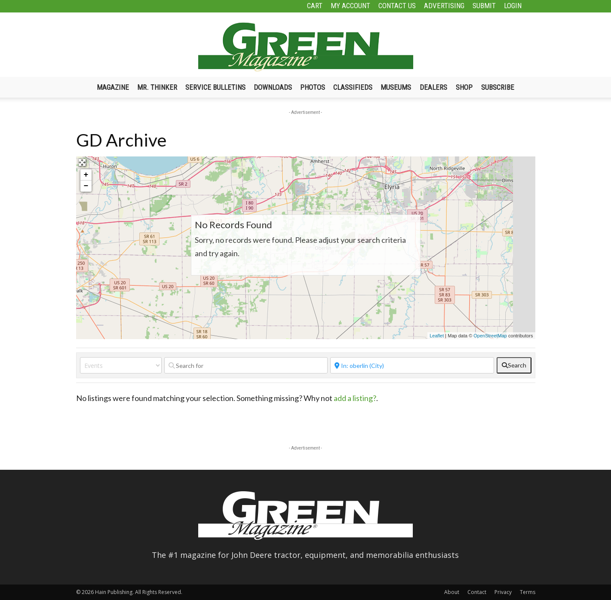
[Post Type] (121, 365)
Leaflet (437, 335)
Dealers (433, 87)
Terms (527, 592)
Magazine (113, 87)
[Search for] (246, 365)
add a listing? (355, 398)
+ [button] (86, 175)
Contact (476, 592)
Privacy (503, 592)
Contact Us (397, 5)
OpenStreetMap (490, 335)
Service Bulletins (215, 87)
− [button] (86, 186)
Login (513, 5)
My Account (350, 5)
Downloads (273, 87)
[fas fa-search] (514, 365)
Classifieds (352, 87)
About (451, 592)
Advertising (444, 5)
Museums (396, 87)
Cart (314, 5)
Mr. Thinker (157, 87)
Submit (484, 5)
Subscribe (497, 87)
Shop (464, 87)
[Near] (412, 365)
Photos (312, 87)
